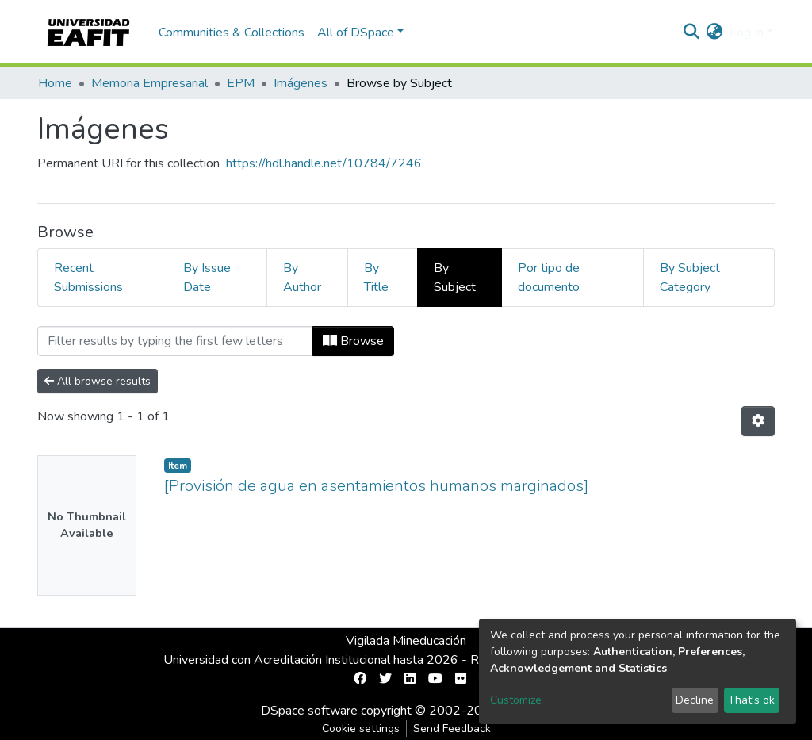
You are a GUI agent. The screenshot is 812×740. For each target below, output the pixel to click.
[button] (715, 32)
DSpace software (309, 710)
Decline (695, 699)
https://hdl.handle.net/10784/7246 (324, 163)
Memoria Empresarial (149, 83)
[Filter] (175, 341)
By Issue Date (207, 277)
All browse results (97, 381)
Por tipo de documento (549, 277)
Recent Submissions (88, 277)
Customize (516, 699)
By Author (302, 277)
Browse (353, 341)
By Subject (455, 277)
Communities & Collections (231, 32)
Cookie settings (361, 728)
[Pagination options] (758, 421)
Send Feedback (452, 728)
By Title (376, 277)
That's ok (751, 699)
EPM (241, 83)
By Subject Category (690, 277)
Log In (747, 32)
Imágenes (300, 83)
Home (55, 83)
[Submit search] (692, 32)
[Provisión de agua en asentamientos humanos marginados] (376, 486)
